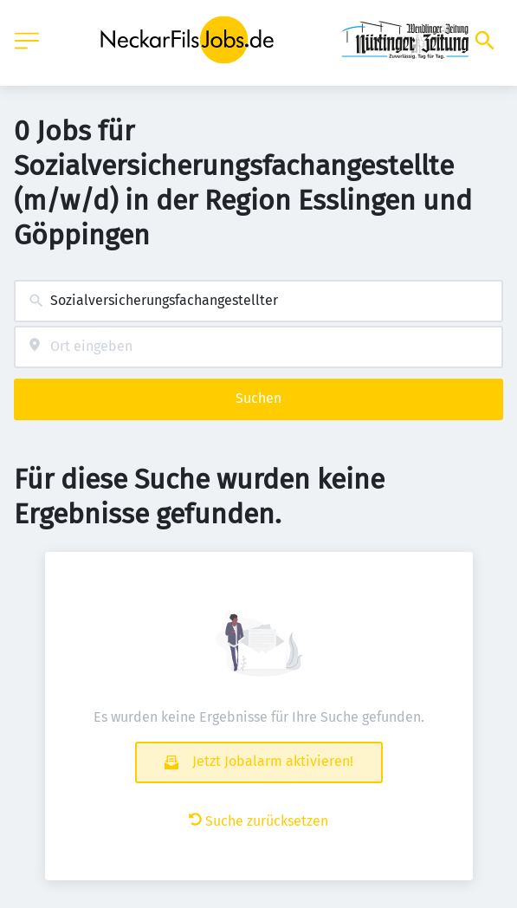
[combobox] (258, 301)
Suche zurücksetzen (258, 821)
